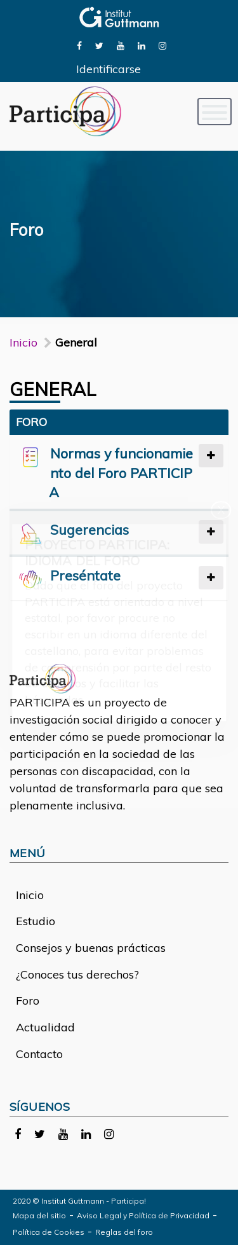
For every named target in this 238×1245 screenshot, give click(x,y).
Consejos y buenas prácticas (91, 947)
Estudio (35, 921)
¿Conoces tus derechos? (77, 974)
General (53, 389)
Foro (27, 1000)
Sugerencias (89, 529)
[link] (79, 45)
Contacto (39, 1054)
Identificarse (108, 69)
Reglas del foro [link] (124, 1232)
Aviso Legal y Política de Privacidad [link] (143, 1215)
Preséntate (85, 575)
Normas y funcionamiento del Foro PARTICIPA (121, 472)
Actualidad (45, 1027)
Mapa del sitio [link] (39, 1215)
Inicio (23, 342)
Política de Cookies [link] (48, 1232)
